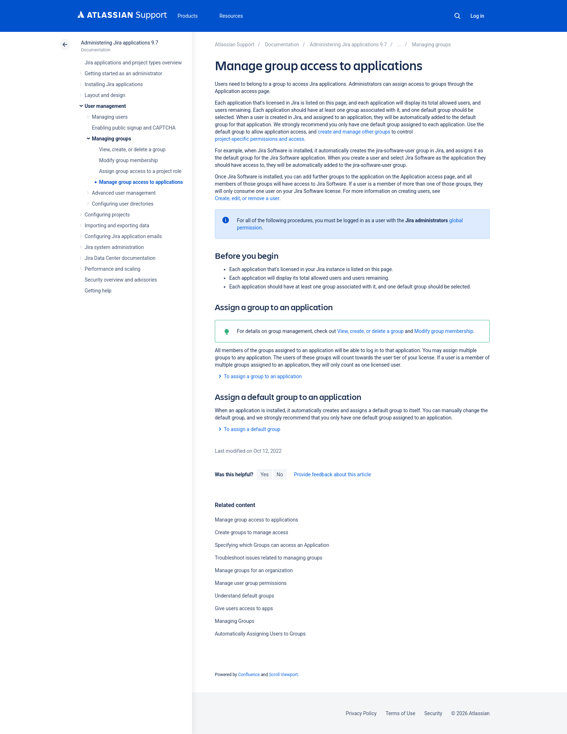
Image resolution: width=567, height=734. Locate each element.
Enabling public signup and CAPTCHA (133, 128)
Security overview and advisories (121, 280)
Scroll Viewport (283, 674)
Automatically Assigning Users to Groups (260, 634)
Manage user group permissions (251, 583)
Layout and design (105, 95)
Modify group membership (128, 160)
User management (105, 106)
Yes (264, 474)
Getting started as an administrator (123, 73)
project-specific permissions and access (259, 139)
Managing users (110, 117)
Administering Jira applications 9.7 (119, 43)
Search (457, 16)
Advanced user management (124, 193)
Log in (477, 16)
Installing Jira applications (114, 84)
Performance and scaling (112, 269)
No (280, 474)
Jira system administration (114, 247)
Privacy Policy (361, 713)
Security (433, 713)
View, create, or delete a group (132, 149)
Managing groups (111, 139)
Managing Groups (234, 621)
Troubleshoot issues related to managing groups (268, 558)
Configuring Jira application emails (123, 236)
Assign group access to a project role (140, 171)
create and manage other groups (354, 132)
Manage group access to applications (141, 182)
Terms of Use (400, 713)
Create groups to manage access (251, 532)
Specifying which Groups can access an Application (272, 545)
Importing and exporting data (117, 225)
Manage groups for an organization (254, 570)
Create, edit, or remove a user (247, 198)
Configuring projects (107, 215)
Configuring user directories (122, 204)
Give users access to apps (244, 608)
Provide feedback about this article (332, 474)
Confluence (249, 674)
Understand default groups (244, 596)
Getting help (98, 291)
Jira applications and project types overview (133, 63)
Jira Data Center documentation (120, 258)
